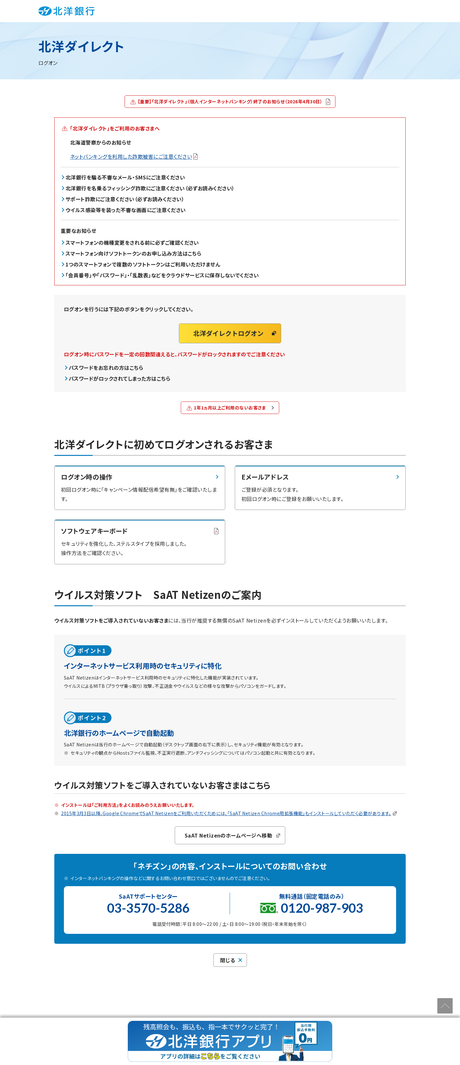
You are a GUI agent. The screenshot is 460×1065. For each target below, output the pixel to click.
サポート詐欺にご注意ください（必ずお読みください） (124, 199)
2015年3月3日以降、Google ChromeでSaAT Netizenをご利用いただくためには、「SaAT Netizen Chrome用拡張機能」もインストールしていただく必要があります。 (228, 813)
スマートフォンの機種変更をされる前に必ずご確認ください (132, 242)
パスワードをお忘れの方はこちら (106, 367)
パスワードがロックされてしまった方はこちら (119, 378)
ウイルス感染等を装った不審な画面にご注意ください (125, 210)
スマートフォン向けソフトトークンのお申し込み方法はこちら (133, 253)
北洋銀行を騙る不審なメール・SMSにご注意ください (125, 177)
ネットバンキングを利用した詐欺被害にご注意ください (134, 156)
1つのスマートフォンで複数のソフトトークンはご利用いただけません (142, 264)
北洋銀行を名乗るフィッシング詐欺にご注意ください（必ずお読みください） (150, 188)
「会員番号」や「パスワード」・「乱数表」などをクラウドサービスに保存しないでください (162, 275)
